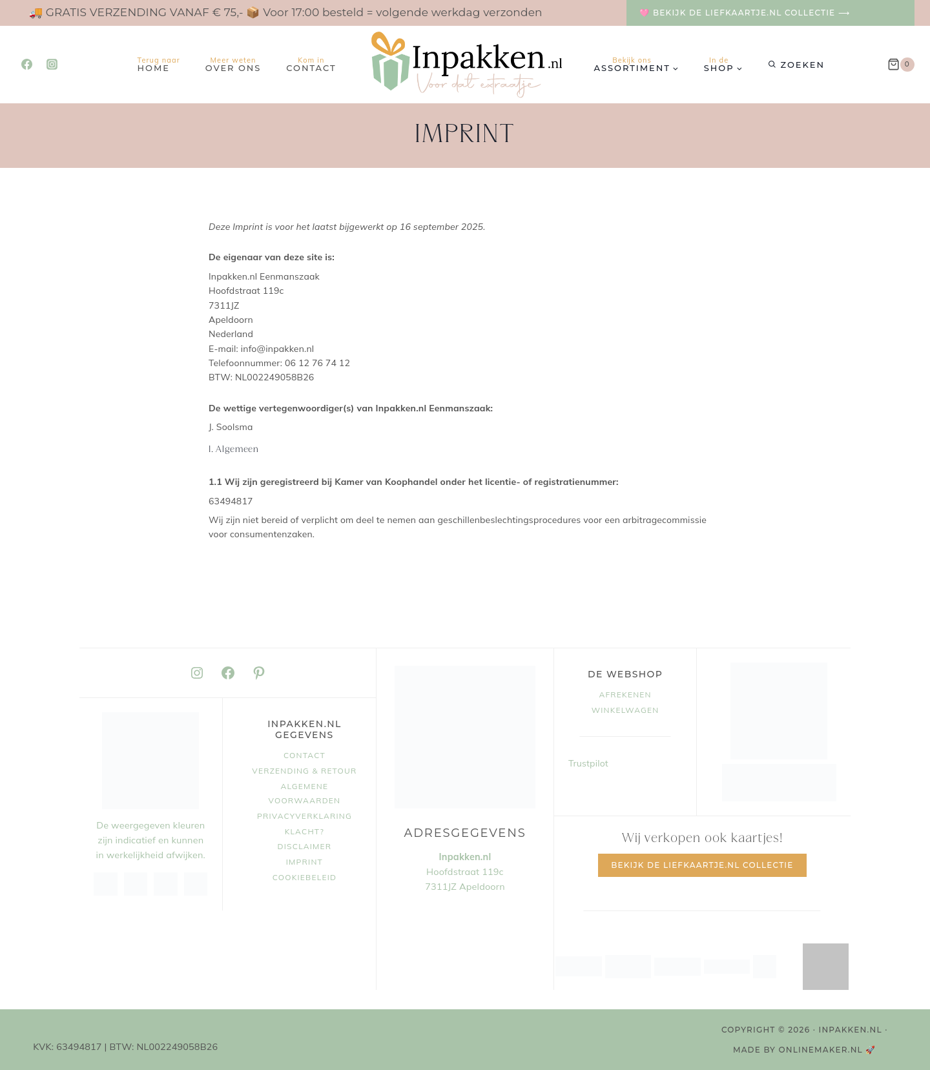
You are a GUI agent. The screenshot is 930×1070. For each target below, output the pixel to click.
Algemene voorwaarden (305, 793)
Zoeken (803, 64)
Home (159, 64)
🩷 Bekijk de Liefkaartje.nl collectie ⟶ (744, 12)
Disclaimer (305, 846)
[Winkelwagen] (900, 64)
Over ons (233, 64)
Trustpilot (588, 763)
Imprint (304, 862)
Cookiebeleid (305, 877)
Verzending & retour (304, 771)
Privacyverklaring (304, 816)
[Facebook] (26, 65)
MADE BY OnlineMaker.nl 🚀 (804, 1050)
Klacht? (304, 831)
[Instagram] (52, 65)
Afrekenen (625, 694)
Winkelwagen (625, 710)
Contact (311, 64)
